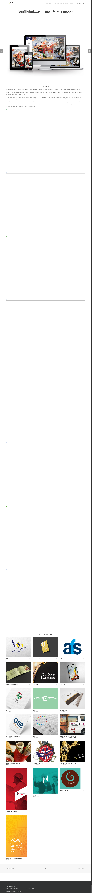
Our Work (66, 3)
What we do (57, 3)
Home (47, 3)
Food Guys (62, 3)
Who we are (51, 3)
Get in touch (72, 3)
